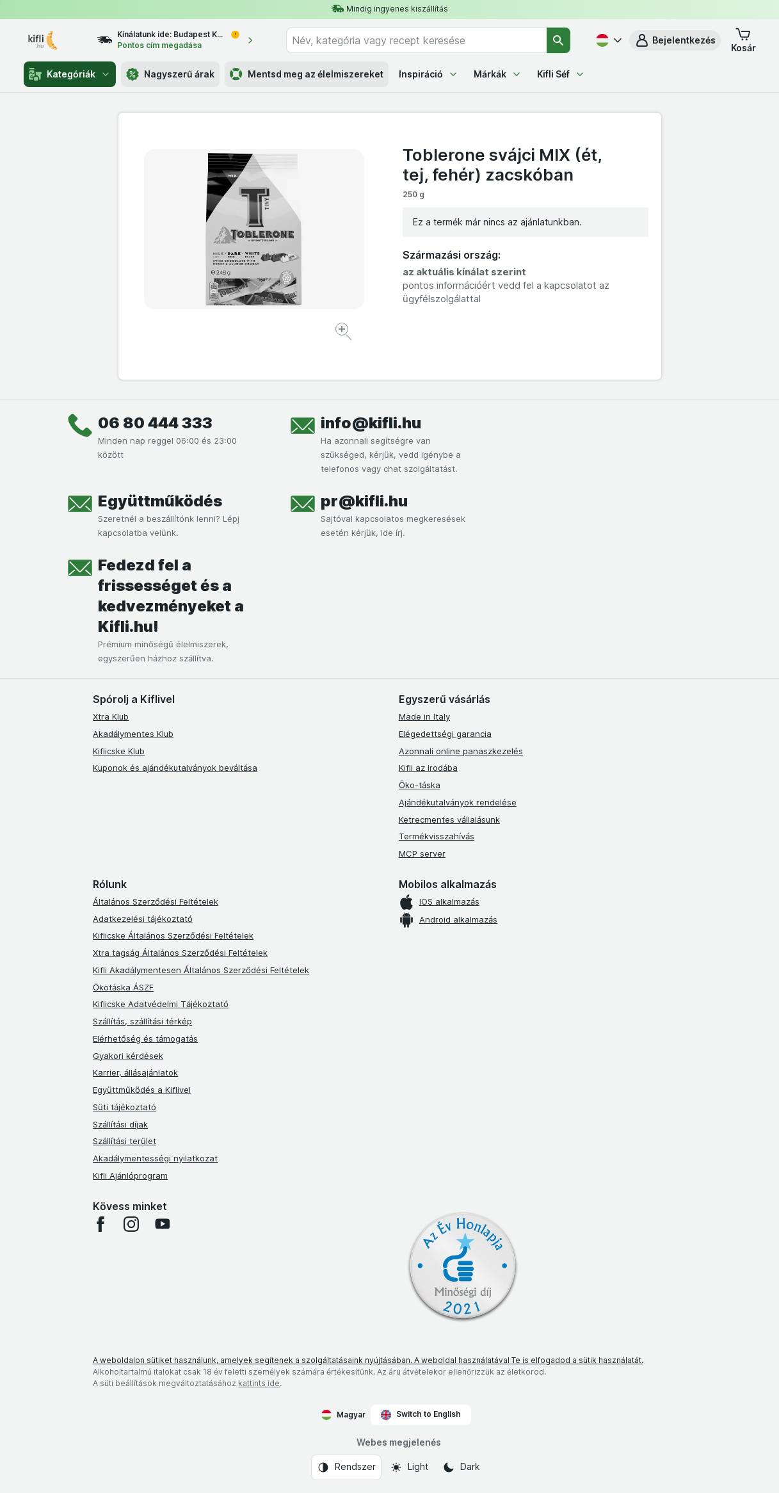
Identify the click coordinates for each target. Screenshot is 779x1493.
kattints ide (259, 1383)
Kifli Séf (561, 74)
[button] (675, 40)
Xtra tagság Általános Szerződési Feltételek (180, 953)
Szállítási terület (124, 1141)
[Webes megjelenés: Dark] (461, 1467)
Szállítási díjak (120, 1124)
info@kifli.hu (371, 423)
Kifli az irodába (428, 768)
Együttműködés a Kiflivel (142, 1090)
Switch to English (421, 1414)
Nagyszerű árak (170, 74)
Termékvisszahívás (436, 836)
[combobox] (416, 40)
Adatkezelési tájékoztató (143, 919)
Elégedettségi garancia (445, 734)
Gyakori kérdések (128, 1056)
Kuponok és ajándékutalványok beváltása (175, 768)
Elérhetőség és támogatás (145, 1038)
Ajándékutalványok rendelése (458, 802)
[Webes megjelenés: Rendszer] (346, 1467)
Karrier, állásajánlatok (135, 1072)
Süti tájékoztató (124, 1107)
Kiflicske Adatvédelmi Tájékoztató (161, 1004)
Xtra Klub (111, 716)
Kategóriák (70, 74)
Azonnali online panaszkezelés (461, 751)
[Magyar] (607, 40)
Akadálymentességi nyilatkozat (155, 1158)
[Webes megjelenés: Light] (409, 1467)
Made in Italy (424, 716)
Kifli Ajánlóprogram (130, 1175)
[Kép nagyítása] (344, 333)
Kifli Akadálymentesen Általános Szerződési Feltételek (201, 970)
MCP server (422, 853)
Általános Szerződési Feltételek (155, 901)
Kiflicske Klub (119, 751)
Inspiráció (428, 74)
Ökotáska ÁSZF (123, 987)
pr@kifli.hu (364, 501)
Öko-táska (419, 785)
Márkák (498, 74)
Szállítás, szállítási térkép (142, 1021)
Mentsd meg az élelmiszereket (306, 74)
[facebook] (100, 1224)
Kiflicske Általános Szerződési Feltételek (173, 935)
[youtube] (162, 1224)
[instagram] (131, 1224)
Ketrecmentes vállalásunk (449, 819)
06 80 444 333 (155, 423)
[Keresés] (558, 40)
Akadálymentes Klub (133, 734)
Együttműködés (160, 501)
